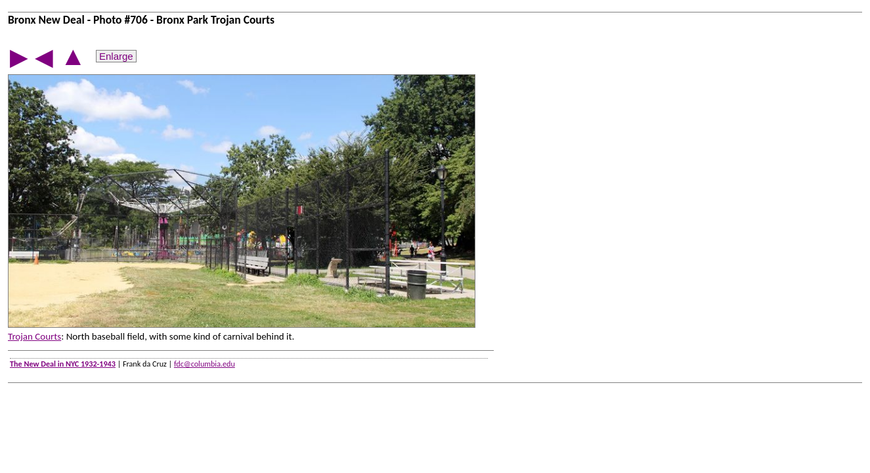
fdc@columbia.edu (204, 364)
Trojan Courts (34, 336)
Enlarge (116, 56)
